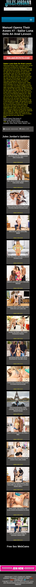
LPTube (26, 578)
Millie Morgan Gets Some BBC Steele (18, 232)
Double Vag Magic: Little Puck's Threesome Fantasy (18, 332)
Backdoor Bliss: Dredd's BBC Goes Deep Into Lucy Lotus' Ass (17, 307)
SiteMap (28, 576)
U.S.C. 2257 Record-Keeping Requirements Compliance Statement (18, 582)
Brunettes (6, 123)
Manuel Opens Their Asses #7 (12, 118)
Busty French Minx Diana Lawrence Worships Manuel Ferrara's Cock (18, 207)
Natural (24, 123)
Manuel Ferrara (15, 120)
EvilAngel (20, 578)
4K (8, 121)
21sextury (6, 578)
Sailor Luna (6, 120)
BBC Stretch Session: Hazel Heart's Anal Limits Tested (18, 181)
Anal (10, 121)
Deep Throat (13, 123)
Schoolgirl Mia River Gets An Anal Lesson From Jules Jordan (18, 458)
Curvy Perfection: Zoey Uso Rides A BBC (18, 433)
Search (29, 9)
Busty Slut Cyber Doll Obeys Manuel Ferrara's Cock (18, 257)
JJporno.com (8, 576)
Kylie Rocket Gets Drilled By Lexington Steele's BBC (18, 534)
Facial (20, 123)
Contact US (21, 576)
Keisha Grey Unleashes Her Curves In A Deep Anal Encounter (18, 383)
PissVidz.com (19, 579)
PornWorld (13, 578)
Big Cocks (25, 121)
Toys (28, 123)
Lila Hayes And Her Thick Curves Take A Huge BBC (18, 156)
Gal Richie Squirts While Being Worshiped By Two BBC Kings (18, 358)
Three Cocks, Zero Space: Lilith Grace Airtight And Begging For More (18, 509)
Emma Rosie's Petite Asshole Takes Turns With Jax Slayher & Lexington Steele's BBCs (18, 484)
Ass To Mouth (17, 121)
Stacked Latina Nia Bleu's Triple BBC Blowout (18, 282)
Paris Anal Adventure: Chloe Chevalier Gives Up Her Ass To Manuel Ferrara (18, 409)
